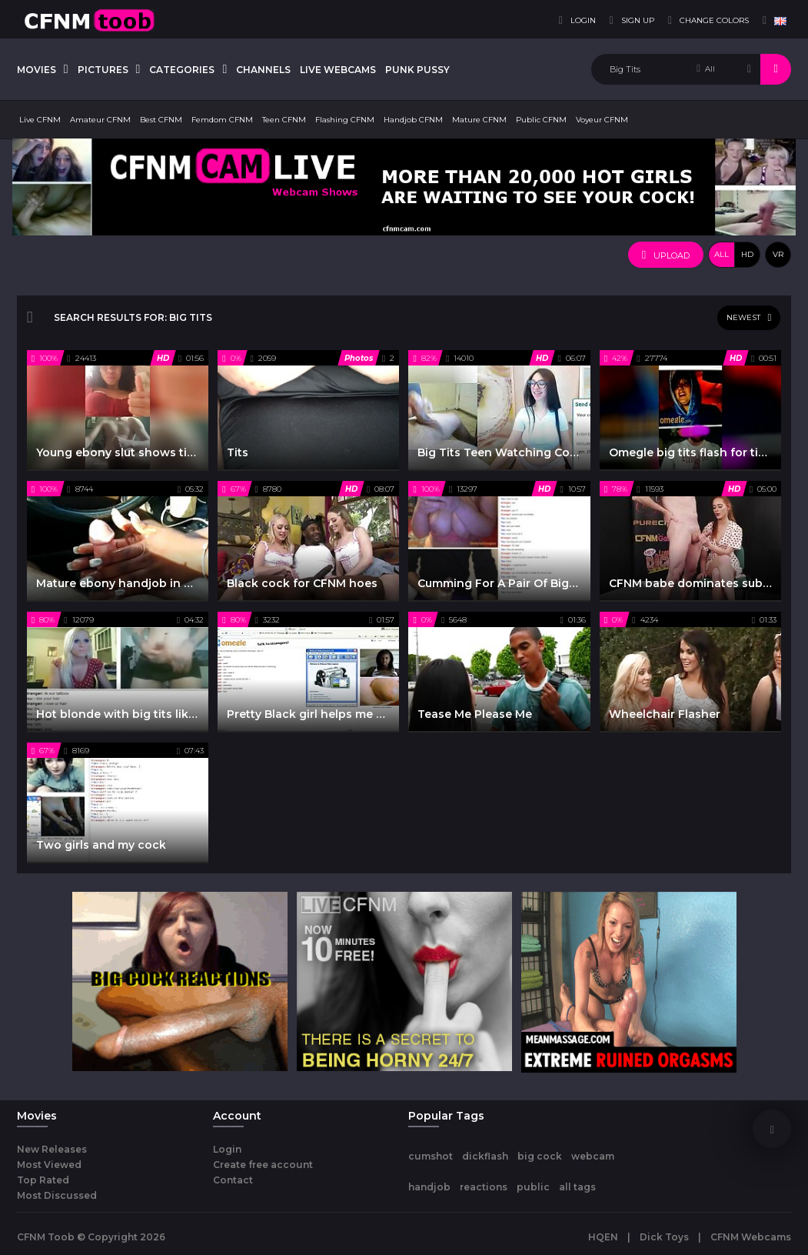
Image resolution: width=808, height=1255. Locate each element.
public (533, 1187)
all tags (577, 1187)
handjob (429, 1187)
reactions (483, 1187)
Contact (233, 1180)
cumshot (430, 1156)
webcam (592, 1156)
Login (227, 1149)
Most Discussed (57, 1195)
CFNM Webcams (750, 1237)
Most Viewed (49, 1164)
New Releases (52, 1149)
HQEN (603, 1237)
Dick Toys (664, 1237)
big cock (539, 1156)
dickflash (485, 1156)
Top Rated (43, 1180)
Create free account (263, 1164)
